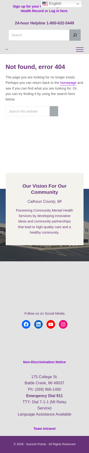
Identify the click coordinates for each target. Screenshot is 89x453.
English (51, 4)
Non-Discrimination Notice (44, 362)
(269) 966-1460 (48, 389)
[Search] (75, 35)
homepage (68, 96)
